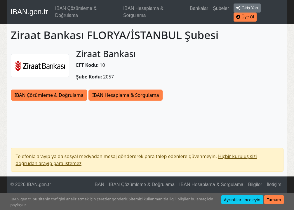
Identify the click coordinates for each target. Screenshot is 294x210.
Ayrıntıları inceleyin (242, 199)
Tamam (274, 199)
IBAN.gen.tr (29, 12)
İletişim (274, 184)
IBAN (98, 184)
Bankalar (199, 8)
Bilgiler (255, 184)
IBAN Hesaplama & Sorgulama (143, 12)
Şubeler (221, 8)
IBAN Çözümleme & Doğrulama (76, 12)
